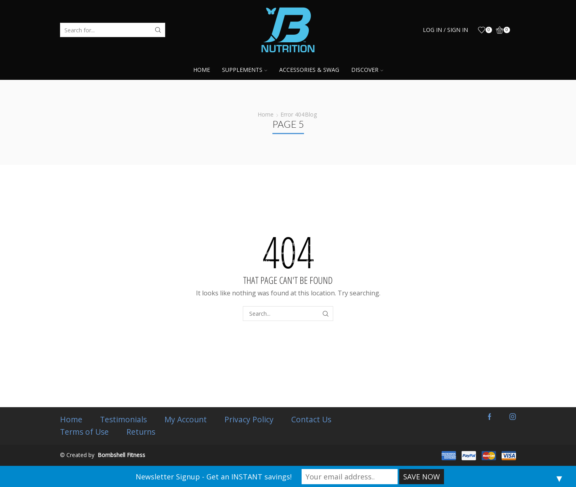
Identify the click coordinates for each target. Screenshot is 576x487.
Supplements (244, 69)
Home (201, 69)
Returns (140, 432)
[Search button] (158, 30)
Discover (367, 69)
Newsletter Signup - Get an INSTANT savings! (214, 476)
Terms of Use (84, 432)
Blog (311, 114)
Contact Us (311, 419)
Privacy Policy (249, 419)
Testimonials (123, 419)
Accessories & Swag (309, 69)
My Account (185, 419)
